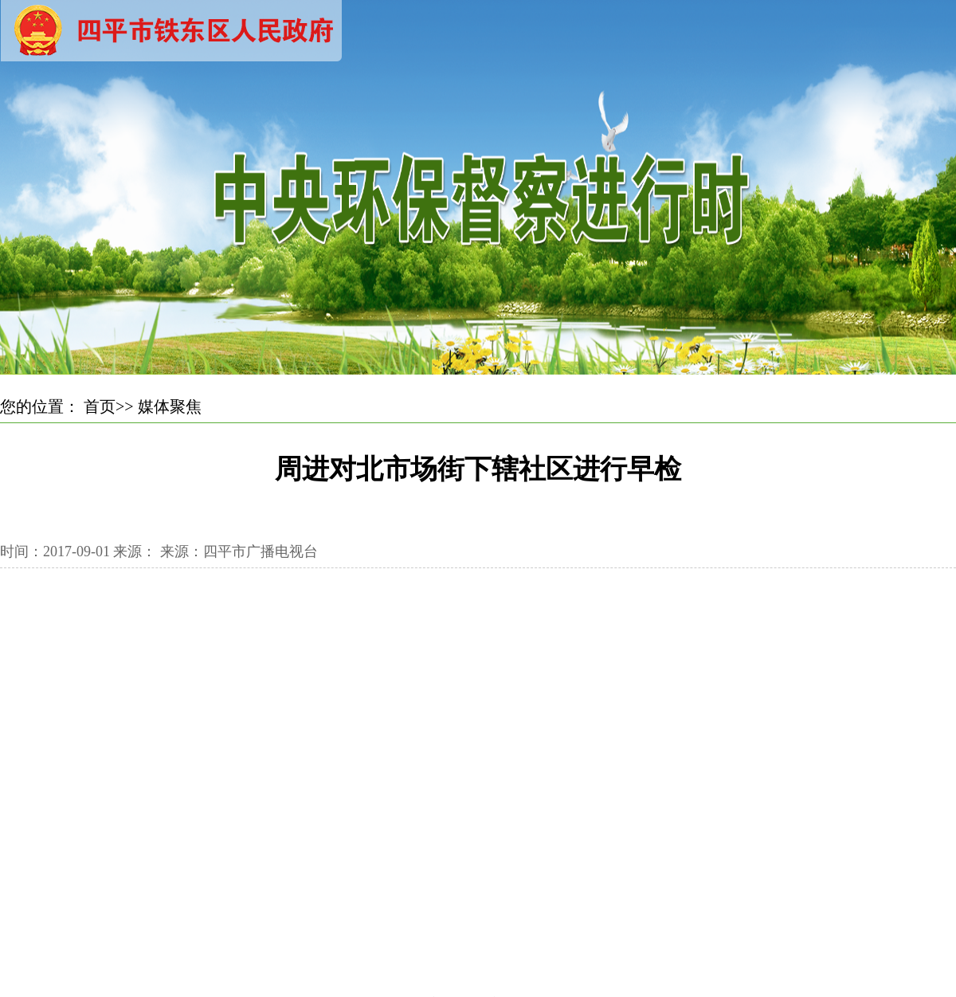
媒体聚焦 (170, 406)
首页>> (109, 406)
